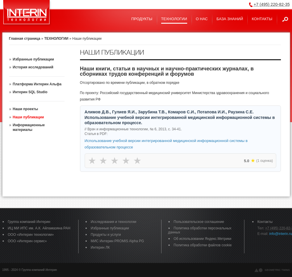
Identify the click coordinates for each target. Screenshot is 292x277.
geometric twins (277, 270)
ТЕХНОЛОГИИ (56, 39)
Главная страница (25, 39)
